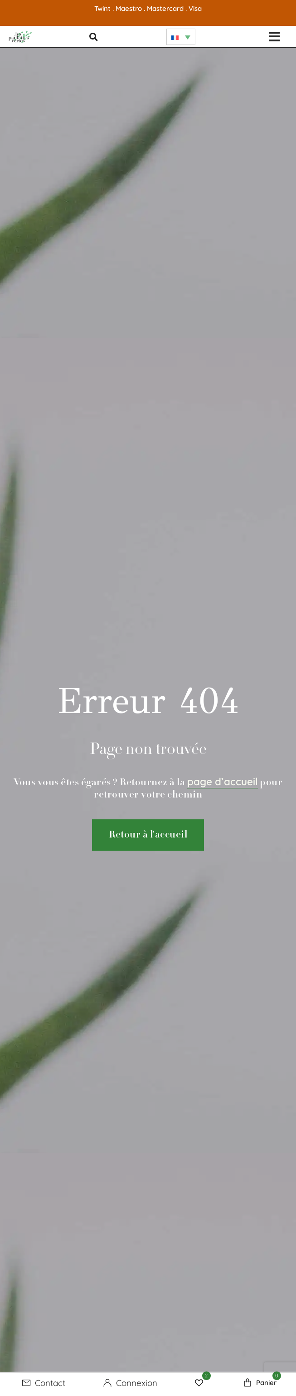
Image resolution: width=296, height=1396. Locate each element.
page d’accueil (222, 781)
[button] (274, 36)
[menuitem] (180, 37)
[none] (180, 37)
